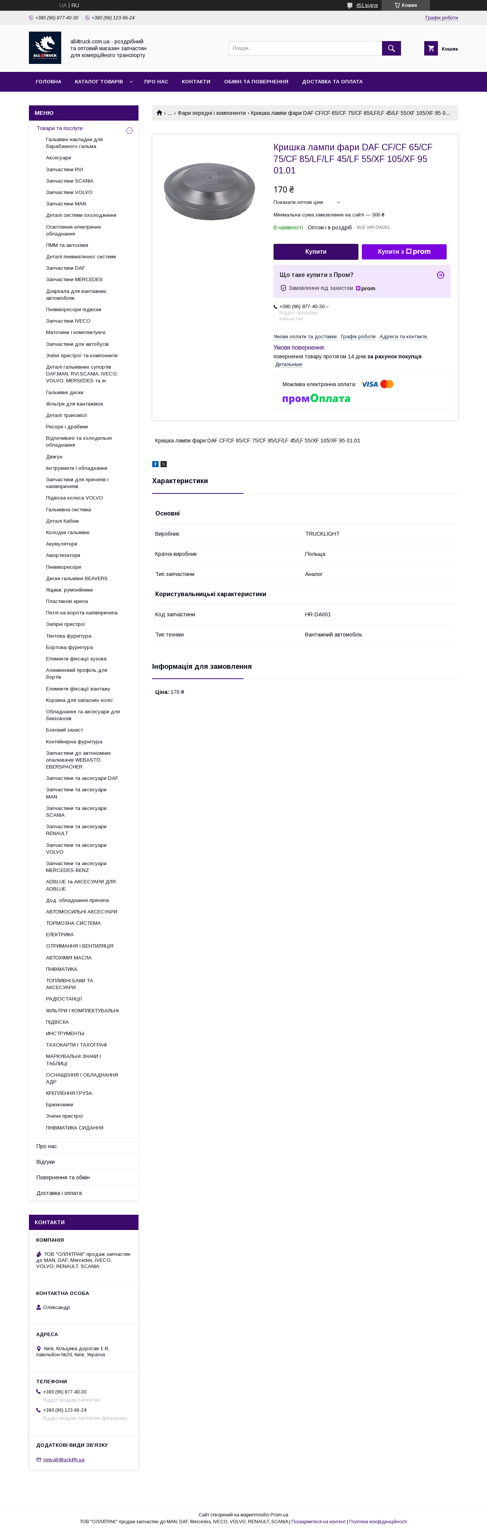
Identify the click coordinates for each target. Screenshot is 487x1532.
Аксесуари (58, 158)
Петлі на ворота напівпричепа (82, 613)
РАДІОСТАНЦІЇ (64, 999)
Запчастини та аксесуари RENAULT (76, 830)
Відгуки (46, 1162)
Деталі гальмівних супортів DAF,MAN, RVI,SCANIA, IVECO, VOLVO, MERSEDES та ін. (82, 373)
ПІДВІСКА (57, 1022)
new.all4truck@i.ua (63, 1459)
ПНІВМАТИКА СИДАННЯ (74, 1128)
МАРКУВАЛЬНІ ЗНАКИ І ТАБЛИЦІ (73, 1059)
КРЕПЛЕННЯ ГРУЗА (69, 1093)
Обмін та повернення (256, 81)
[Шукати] (391, 48)
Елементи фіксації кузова (76, 659)
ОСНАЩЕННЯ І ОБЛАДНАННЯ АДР (82, 1078)
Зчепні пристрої (64, 1116)
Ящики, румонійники (69, 590)
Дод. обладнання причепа (77, 900)
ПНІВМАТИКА (61, 969)
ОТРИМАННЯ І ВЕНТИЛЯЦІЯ (79, 946)
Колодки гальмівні (67, 532)
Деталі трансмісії (66, 415)
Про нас (156, 81)
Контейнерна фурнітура (74, 742)
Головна (48, 81)
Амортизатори (63, 555)
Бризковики (59, 1104)
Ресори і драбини (67, 427)
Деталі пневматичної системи (81, 256)
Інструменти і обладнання (76, 468)
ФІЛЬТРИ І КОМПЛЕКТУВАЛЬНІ (82, 1010)
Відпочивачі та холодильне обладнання (79, 441)
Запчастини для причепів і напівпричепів (77, 483)
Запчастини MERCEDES (74, 279)
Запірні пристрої (65, 624)
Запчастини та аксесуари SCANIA (76, 811)
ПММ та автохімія (67, 245)
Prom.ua (279, 1515)
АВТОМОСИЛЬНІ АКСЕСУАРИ (81, 912)
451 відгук (367, 5)
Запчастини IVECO (68, 321)
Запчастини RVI (64, 169)
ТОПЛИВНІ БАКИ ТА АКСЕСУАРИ (69, 984)
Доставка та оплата (332, 81)
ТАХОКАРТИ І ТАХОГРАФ (76, 1045)
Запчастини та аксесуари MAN (76, 793)
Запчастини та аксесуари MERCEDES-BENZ (76, 867)
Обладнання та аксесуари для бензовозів (83, 715)
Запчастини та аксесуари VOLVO (76, 848)
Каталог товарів (99, 81)
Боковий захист (64, 730)
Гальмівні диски (64, 392)
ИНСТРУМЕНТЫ (65, 1033)
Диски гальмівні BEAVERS (77, 578)
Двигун (54, 457)
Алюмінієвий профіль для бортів (76, 673)
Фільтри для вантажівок (74, 404)
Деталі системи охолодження (81, 215)
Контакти (196, 81)
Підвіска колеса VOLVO (74, 498)
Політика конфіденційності (378, 1521)
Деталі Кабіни (62, 521)
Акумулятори (61, 544)
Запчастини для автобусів (77, 344)
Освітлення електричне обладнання (73, 230)
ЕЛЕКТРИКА (60, 934)
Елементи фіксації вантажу (78, 689)
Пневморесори (63, 567)
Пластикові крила (67, 601)
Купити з (404, 251)
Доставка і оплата (59, 1193)
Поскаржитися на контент (318, 1521)
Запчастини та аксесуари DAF (82, 778)
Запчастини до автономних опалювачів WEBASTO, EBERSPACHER (78, 760)
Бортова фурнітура (69, 647)
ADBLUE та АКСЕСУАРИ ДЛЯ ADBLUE (81, 885)
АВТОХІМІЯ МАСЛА (69, 958)
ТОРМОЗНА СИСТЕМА (73, 923)
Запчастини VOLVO (69, 192)
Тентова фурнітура (68, 636)
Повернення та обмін (63, 1177)
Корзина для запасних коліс (79, 700)
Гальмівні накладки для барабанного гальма (74, 143)
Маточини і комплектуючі (75, 332)
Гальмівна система (68, 509)
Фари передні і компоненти (212, 113)
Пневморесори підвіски (73, 309)
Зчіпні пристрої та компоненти (82, 355)
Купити (316, 251)
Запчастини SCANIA (70, 181)
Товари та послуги (60, 128)
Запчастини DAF (65, 268)
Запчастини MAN (66, 204)
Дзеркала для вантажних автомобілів (76, 294)
